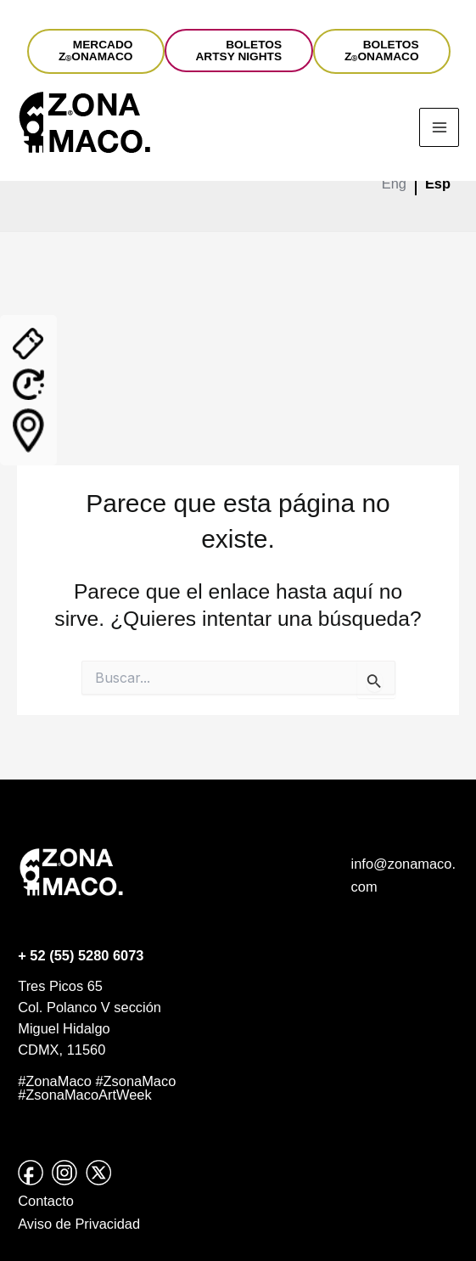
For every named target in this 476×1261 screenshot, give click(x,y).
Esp (438, 183)
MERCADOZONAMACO (96, 50)
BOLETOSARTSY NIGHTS (239, 50)
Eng (394, 183)
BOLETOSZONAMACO (381, 50)
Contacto (46, 1200)
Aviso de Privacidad (79, 1223)
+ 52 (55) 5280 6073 (80, 955)
